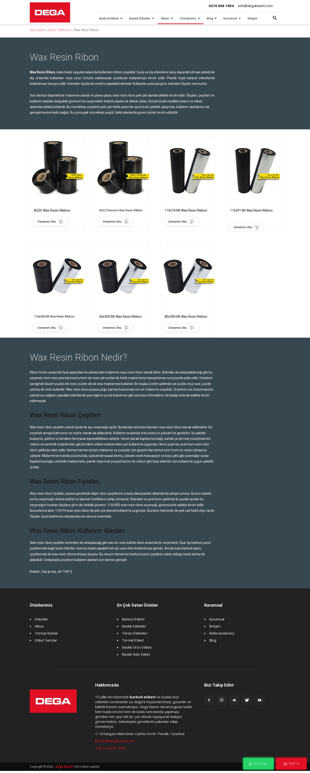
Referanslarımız (221, 635)
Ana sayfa (37, 30)
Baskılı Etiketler (141, 18)
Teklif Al (291, 764)
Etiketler (41, 621)
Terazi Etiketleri (134, 635)
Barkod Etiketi (110, 18)
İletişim (252, 18)
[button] (274, 18)
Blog (212, 18)
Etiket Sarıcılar (46, 642)
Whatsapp (258, 764)
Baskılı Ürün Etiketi (136, 649)
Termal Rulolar (46, 635)
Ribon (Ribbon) (59, 30)
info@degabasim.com (255, 5)
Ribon (167, 18)
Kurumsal (232, 18)
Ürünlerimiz (190, 18)
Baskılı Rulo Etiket (136, 656)
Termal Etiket (133, 642)
